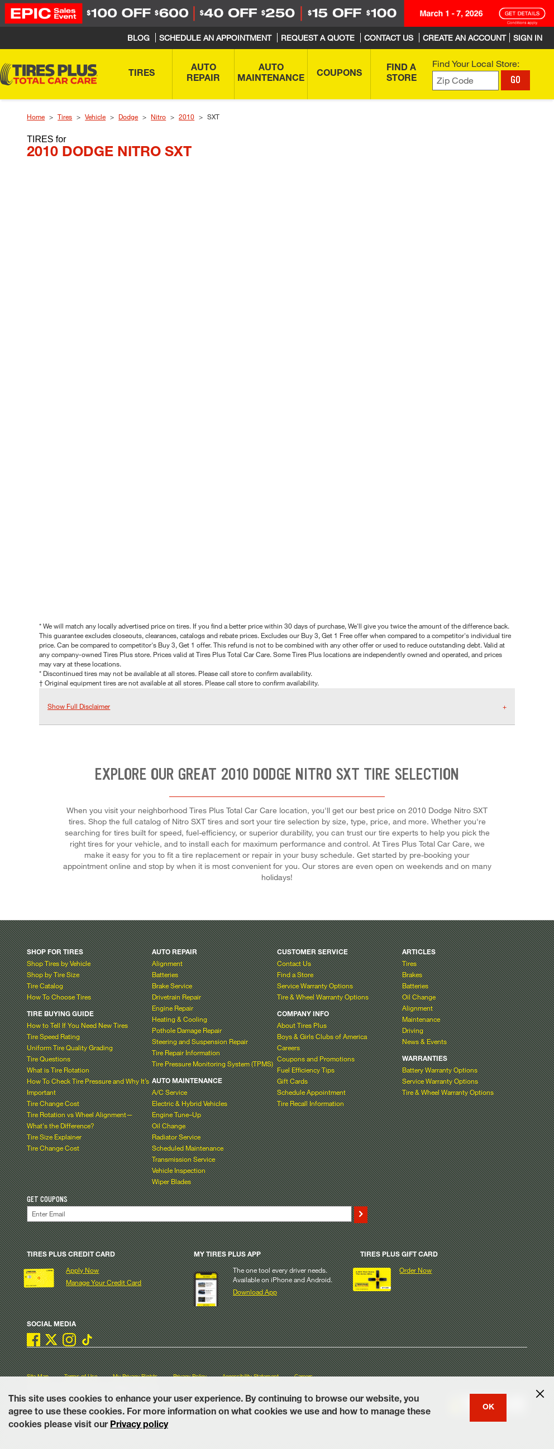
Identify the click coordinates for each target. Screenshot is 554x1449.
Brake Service (172, 985)
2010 (186, 116)
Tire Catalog (45, 985)
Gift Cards (292, 1080)
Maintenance (421, 1019)
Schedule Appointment (311, 1092)
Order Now (415, 1270)
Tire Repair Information (186, 1052)
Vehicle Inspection (179, 1170)
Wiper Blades (171, 1181)
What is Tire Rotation (58, 1069)
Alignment (167, 963)
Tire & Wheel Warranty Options (323, 996)
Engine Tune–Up (176, 1114)
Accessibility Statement (250, 1376)
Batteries (165, 974)
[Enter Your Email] (189, 1214)
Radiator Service (176, 1136)
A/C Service (169, 1092)
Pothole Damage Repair (187, 1030)
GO (515, 79)
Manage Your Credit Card (103, 1282)
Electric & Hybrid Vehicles (189, 1103)
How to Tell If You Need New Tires (77, 1025)
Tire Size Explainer (54, 1136)
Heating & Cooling (179, 1019)
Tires (65, 116)
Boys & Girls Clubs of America (322, 1036)
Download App (255, 1291)
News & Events (424, 1041)
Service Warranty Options (315, 985)
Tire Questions (48, 1058)
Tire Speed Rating (53, 1036)
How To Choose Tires (59, 996)
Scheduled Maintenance (187, 1147)
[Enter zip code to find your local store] (465, 80)
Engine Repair (172, 1007)
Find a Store (295, 974)
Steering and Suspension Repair (200, 1041)
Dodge (128, 116)
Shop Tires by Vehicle (58, 963)
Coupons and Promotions (316, 1058)
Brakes (412, 974)
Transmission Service (183, 1159)
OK (488, 1408)
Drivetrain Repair (176, 996)
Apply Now (82, 1270)
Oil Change (168, 1125)
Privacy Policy (190, 1376)
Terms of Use (80, 1376)
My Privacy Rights (135, 1376)
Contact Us (294, 963)
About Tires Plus (302, 1025)
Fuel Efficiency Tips (306, 1069)
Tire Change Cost (53, 1103)
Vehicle (95, 116)
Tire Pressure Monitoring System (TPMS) (212, 1063)
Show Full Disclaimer (78, 706)
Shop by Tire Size (53, 974)
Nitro (158, 116)
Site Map (38, 1376)
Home (36, 116)
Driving (412, 1030)
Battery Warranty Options (439, 1069)
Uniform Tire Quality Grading (70, 1047)
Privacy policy (139, 1425)
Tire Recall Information (310, 1103)
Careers (288, 1047)
